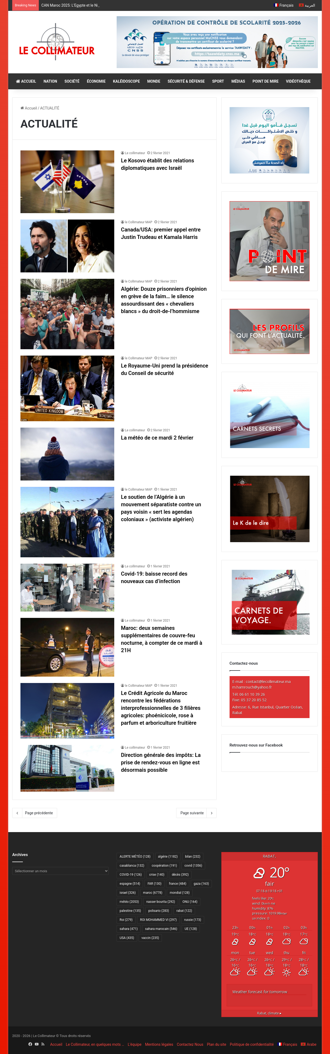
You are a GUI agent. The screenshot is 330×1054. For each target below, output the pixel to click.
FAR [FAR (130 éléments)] (154, 884)
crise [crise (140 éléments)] (156, 874)
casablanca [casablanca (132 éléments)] (132, 865)
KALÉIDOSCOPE (126, 81)
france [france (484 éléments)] (177, 884)
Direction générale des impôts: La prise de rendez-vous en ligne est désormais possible (161, 762)
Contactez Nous (190, 1044)
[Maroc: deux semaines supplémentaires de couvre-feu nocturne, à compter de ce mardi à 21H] (67, 647)
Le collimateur (135, 153)
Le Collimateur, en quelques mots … (95, 1044)
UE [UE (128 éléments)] (191, 929)
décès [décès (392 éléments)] (180, 874)
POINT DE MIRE (265, 81)
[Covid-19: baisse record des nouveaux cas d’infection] (67, 588)
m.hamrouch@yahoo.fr (252, 687)
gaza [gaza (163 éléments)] (201, 884)
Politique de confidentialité (252, 1044)
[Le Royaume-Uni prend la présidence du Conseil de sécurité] (67, 388)
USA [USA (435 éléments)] (127, 938)
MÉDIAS (238, 81)
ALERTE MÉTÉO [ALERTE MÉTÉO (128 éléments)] (135, 856)
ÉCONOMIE (96, 81)
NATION (50, 81)
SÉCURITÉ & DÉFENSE (186, 81)
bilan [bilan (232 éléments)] (192, 856)
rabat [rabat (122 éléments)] (184, 911)
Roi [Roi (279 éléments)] (126, 920)
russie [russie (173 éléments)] (192, 920)
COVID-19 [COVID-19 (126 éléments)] (131, 874)
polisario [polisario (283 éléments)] (158, 911)
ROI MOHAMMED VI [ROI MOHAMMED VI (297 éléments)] (158, 920)
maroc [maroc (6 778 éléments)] (152, 893)
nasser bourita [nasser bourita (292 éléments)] (160, 902)
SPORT (218, 81)
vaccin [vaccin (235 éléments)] (150, 938)
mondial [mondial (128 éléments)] (180, 893)
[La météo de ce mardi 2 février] (67, 454)
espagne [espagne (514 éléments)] (130, 884)
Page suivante (196, 813)
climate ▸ (269, 1013)
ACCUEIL (26, 81)
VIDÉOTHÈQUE (298, 81)
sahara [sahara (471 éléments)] (129, 929)
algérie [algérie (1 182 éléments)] (168, 856)
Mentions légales (159, 1044)
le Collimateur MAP (138, 222)
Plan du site (216, 1044)
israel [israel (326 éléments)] (128, 893)
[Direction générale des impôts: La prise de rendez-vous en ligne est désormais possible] (67, 768)
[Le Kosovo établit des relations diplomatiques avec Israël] (67, 181)
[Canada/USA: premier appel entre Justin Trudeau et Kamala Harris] (67, 246)
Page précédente (34, 813)
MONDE (153, 81)
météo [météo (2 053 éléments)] (129, 902)
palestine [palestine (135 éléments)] (130, 911)
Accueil (28, 108)
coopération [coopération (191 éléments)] (164, 865)
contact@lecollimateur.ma (268, 681)
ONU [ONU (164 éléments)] (190, 902)
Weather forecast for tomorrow (259, 991)
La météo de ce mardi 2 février (157, 438)
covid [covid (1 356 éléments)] (193, 865)
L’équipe (135, 1044)
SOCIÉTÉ (72, 81)
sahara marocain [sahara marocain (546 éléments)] (161, 929)
